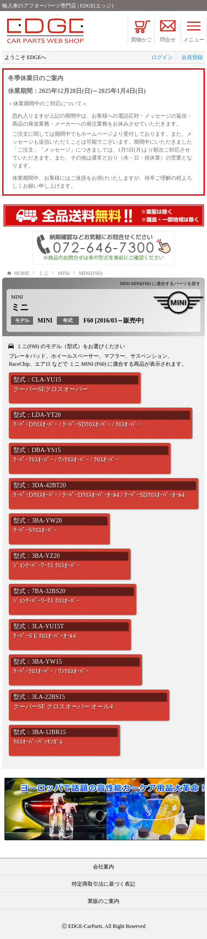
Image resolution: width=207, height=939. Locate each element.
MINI (17, 297)
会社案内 (103, 867)
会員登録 (192, 57)
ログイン (162, 57)
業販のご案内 (103, 901)
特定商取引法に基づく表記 (103, 884)
